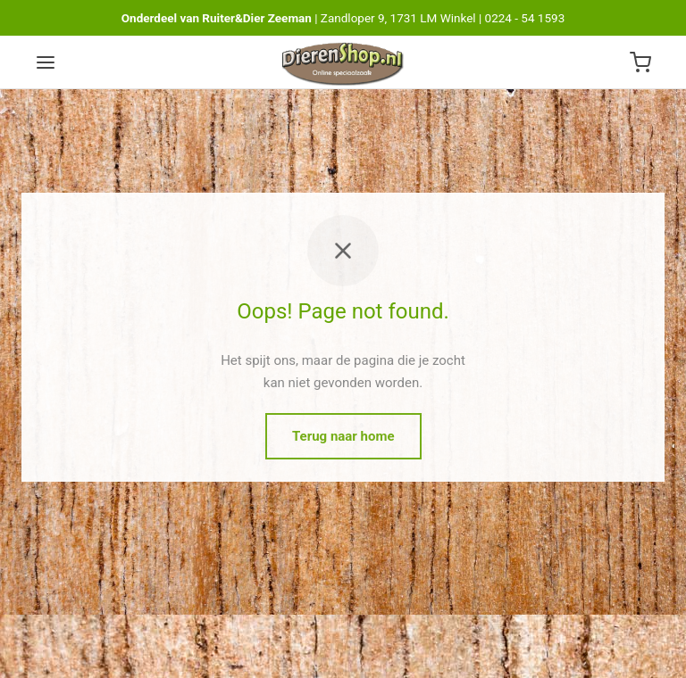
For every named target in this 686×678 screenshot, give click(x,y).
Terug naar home (343, 436)
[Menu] (45, 62)
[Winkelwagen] (640, 62)
